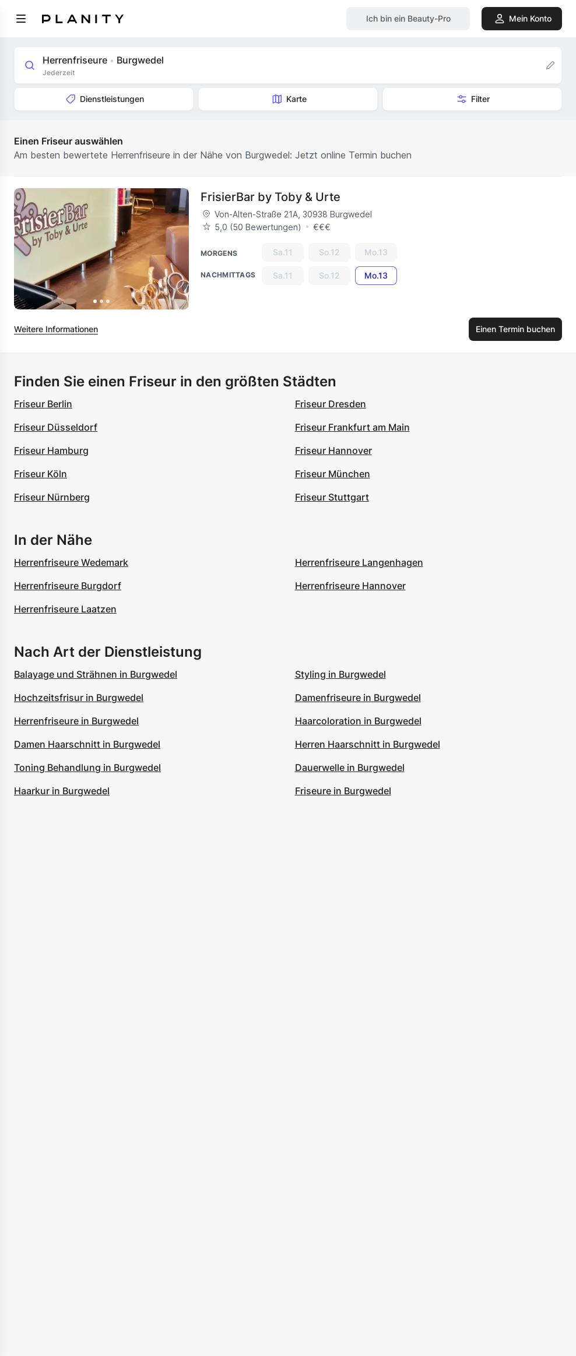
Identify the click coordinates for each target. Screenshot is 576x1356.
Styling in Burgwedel (340, 674)
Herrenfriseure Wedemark (71, 562)
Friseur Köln (40, 474)
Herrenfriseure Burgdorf (67, 585)
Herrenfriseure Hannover (350, 585)
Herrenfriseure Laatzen (65, 609)
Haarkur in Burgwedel (62, 791)
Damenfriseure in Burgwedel (358, 697)
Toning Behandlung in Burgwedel (87, 767)
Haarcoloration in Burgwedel (358, 721)
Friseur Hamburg (51, 450)
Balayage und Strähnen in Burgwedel (95, 674)
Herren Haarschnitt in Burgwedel (367, 744)
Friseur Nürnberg (52, 497)
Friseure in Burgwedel (343, 791)
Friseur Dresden (330, 404)
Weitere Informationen (56, 329)
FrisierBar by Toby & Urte (270, 197)
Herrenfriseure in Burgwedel (76, 721)
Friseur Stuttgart (332, 497)
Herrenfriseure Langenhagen (359, 562)
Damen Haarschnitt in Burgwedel (87, 744)
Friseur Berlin (43, 404)
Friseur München (332, 474)
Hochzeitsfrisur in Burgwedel (78, 697)
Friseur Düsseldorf (55, 427)
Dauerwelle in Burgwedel (350, 767)
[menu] (21, 19)
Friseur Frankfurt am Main (352, 427)
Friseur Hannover (333, 450)
